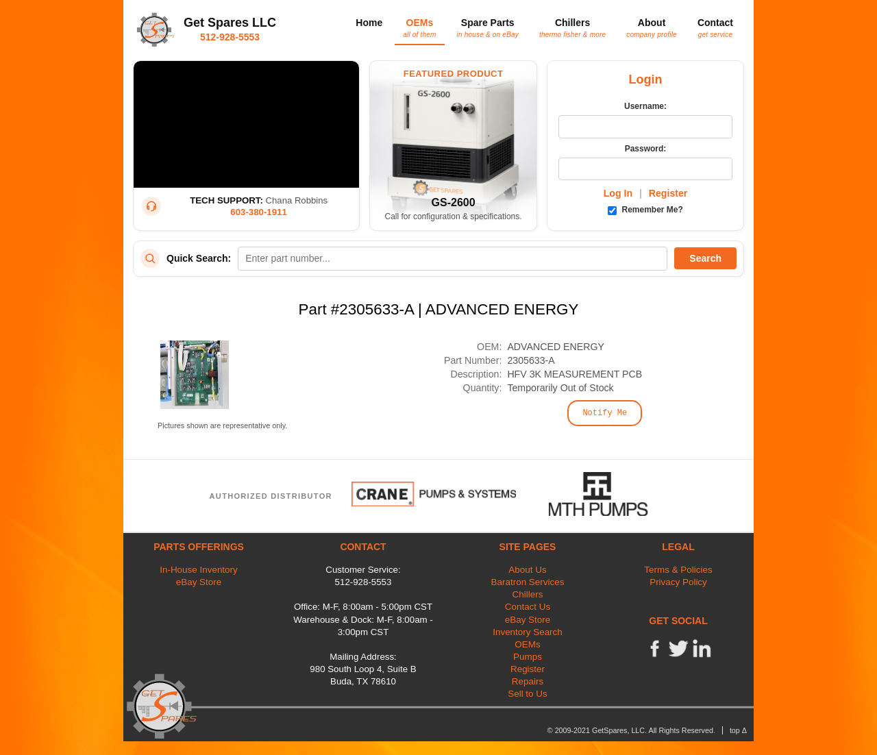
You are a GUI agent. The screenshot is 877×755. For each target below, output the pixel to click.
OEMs (419, 27)
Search (705, 258)
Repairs (527, 681)
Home (369, 22)
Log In (618, 193)
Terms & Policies (678, 570)
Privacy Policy (678, 582)
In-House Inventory (199, 570)
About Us (527, 570)
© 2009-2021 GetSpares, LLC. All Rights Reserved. (631, 730)
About (651, 27)
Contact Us (527, 607)
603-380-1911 (258, 212)
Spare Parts (488, 27)
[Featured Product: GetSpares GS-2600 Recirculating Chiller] (453, 145)
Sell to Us (527, 694)
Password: (646, 148)
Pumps (527, 657)
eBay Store (198, 582)
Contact (715, 27)
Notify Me (604, 413)
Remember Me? (645, 209)
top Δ (738, 730)
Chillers (572, 27)
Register (668, 193)
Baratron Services (528, 582)
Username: (645, 106)
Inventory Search (528, 632)
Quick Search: (198, 258)
